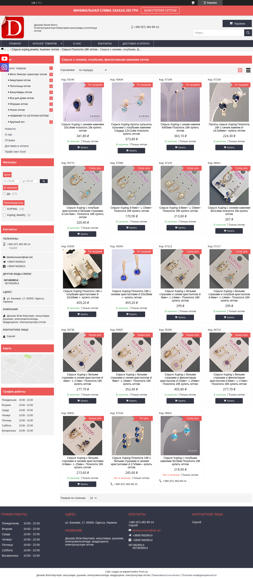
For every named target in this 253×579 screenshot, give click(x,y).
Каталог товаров (45, 43)
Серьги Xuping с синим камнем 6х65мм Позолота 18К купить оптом (180, 127)
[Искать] (248, 32)
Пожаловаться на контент (166, 575)
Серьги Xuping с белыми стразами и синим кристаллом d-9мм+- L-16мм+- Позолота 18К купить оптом (131, 379)
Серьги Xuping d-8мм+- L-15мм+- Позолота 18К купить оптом (180, 209)
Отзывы (10, 140)
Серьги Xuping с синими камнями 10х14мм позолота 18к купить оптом (82, 127)
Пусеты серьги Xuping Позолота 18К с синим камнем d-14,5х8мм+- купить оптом (229, 127)
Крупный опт (17, 121)
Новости (10, 128)
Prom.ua (143, 571)
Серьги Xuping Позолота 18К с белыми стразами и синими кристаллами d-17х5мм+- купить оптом (131, 462)
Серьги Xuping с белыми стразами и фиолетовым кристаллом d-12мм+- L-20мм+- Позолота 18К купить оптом (180, 379)
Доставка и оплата (136, 43)
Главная (15, 43)
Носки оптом (17, 109)
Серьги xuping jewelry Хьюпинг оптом (35, 49)
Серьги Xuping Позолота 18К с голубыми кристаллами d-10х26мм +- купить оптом (82, 294)
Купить (84, 147)
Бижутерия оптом (20, 80)
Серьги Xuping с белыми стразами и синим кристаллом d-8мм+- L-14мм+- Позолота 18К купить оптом (180, 296)
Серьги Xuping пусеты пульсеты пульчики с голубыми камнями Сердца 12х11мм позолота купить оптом (131, 129)
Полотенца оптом (20, 86)
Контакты (105, 43)
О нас (77, 43)
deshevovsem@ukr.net (20, 257)
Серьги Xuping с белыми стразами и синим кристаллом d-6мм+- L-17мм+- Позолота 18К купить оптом (83, 379)
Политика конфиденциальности (199, 575)
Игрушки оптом (19, 103)
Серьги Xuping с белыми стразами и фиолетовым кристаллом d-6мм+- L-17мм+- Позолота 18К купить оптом (229, 379)
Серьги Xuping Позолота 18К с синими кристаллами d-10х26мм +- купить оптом (131, 294)
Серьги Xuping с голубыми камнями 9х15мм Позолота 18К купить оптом (180, 461)
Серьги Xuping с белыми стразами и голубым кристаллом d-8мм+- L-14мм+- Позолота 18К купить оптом (229, 296)
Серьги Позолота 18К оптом (79, 49)
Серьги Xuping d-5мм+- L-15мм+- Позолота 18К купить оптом (132, 209)
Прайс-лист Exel (15, 151)
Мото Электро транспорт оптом (28, 74)
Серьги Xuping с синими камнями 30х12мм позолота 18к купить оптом (229, 211)
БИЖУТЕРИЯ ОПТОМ (160, 10)
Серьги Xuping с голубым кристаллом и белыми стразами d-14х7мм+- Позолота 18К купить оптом (83, 212)
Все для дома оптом (22, 98)
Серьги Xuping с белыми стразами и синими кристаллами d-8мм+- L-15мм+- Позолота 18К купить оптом (82, 462)
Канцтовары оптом (21, 92)
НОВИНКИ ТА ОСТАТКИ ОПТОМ (29, 115)
